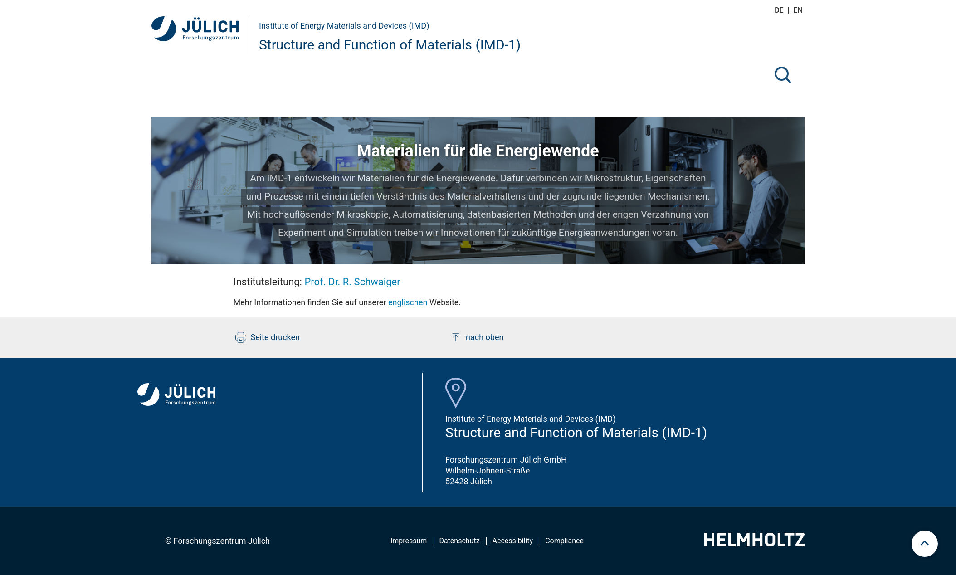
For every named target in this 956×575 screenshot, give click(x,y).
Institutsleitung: (317, 282)
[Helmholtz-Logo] (754, 543)
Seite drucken (267, 337)
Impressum (408, 540)
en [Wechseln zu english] (799, 10)
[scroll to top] (925, 544)
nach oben (476, 337)
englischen (407, 302)
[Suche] (783, 75)
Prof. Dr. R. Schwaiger (352, 282)
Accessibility (513, 540)
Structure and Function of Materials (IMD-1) (390, 45)
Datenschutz (459, 540)
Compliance (564, 540)
